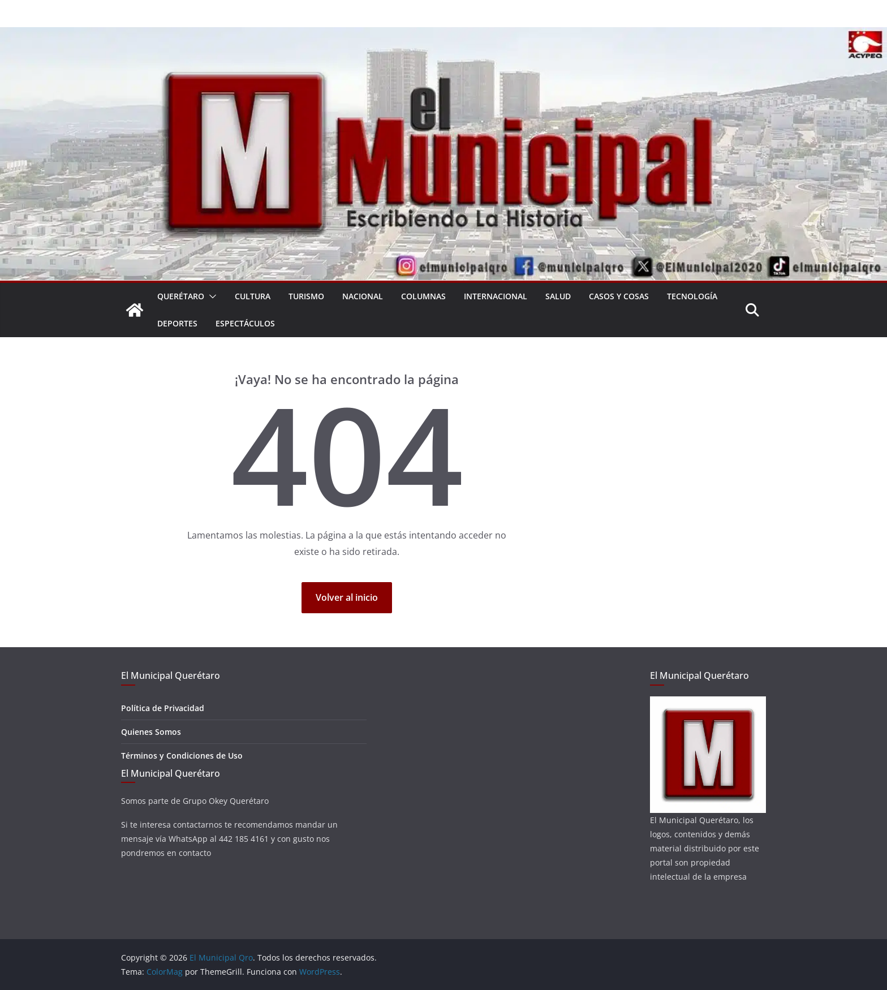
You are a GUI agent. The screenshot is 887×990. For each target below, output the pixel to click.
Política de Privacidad (162, 708)
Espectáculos (245, 323)
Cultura (252, 296)
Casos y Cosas (619, 296)
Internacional (495, 296)
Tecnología (692, 296)
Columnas (423, 296)
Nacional (362, 296)
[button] (210, 296)
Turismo (306, 296)
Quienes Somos (151, 731)
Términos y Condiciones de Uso (182, 755)
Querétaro (180, 296)
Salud (558, 296)
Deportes (177, 323)
